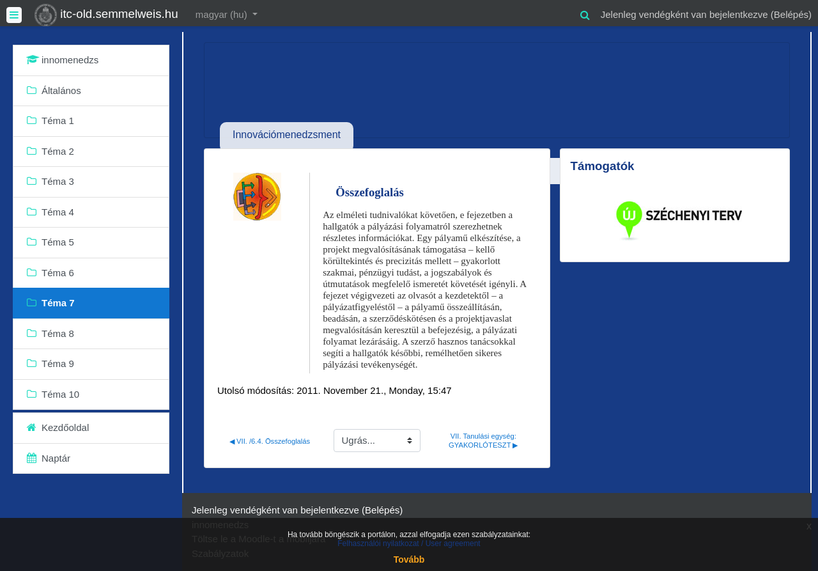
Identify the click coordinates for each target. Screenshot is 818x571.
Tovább (409, 559)
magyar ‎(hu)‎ (223, 14)
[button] (585, 13)
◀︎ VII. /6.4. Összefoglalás (269, 441)
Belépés (791, 14)
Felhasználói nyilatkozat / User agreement (408, 543)
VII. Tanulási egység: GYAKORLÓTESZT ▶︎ (483, 440)
